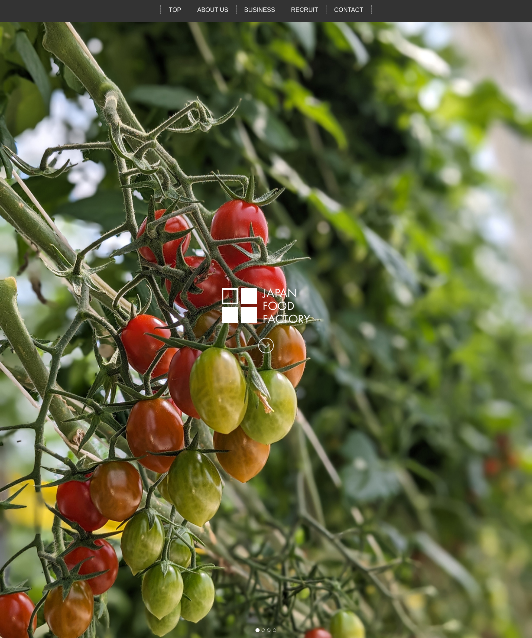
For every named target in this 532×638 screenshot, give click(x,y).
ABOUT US (212, 9)
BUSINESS (259, 9)
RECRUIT (304, 9)
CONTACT (348, 9)
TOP (175, 9)
